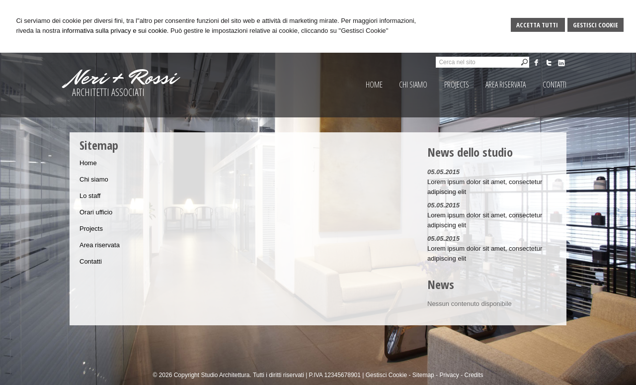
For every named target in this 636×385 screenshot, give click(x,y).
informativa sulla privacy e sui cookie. (115, 30)
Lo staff (90, 195)
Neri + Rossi (123, 78)
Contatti (91, 261)
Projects (91, 228)
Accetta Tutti (537, 24)
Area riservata (100, 245)
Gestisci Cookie (595, 24)
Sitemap (423, 375)
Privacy (449, 375)
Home (88, 163)
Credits (473, 375)
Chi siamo (94, 179)
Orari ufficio (96, 212)
